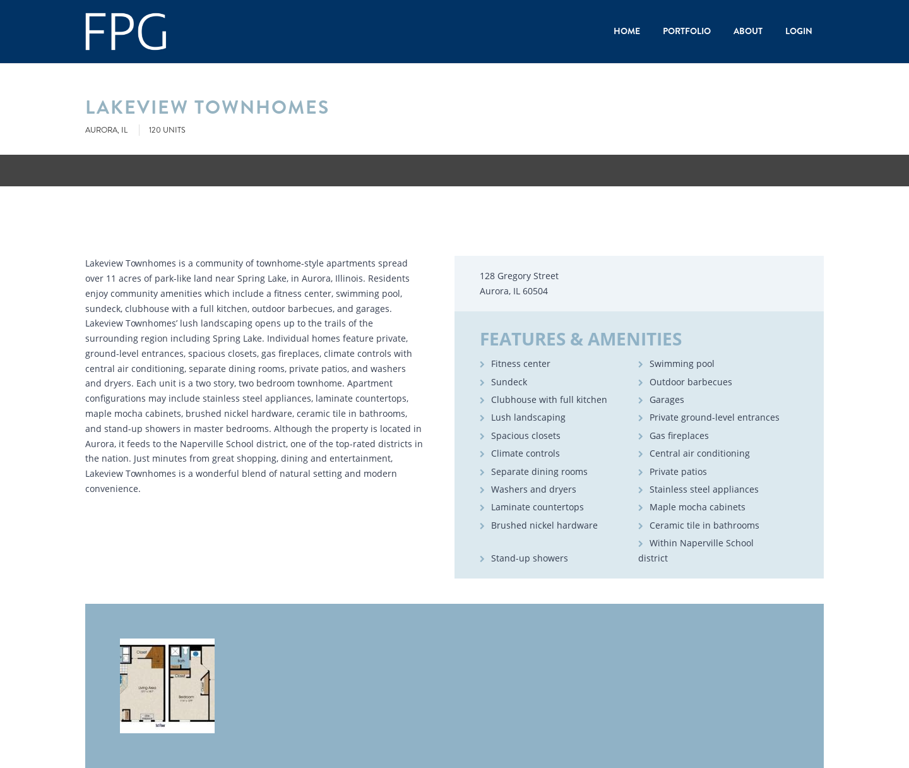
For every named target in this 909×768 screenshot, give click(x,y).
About (748, 31)
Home (627, 31)
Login (798, 31)
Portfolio (687, 31)
